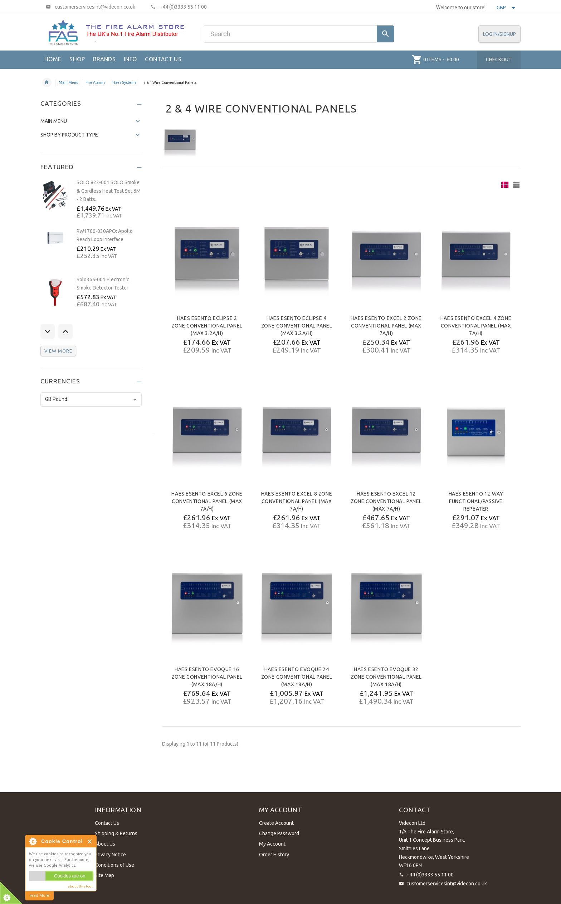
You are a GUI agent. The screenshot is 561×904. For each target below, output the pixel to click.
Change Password (279, 833)
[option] (91, 199)
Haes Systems (124, 82)
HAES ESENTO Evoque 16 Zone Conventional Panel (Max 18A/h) (207, 676)
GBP (506, 7)
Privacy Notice (110, 854)
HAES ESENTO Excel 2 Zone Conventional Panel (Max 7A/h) (386, 325)
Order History (274, 854)
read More (39, 895)
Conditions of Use (114, 865)
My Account (272, 844)
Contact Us (107, 823)
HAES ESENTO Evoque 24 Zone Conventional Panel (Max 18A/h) (296, 676)
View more (58, 350)
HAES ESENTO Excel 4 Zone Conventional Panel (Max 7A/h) (475, 325)
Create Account (276, 823)
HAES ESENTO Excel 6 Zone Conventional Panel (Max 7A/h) (206, 501)
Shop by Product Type (69, 135)
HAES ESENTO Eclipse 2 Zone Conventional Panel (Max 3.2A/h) (207, 325)
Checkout (499, 59)
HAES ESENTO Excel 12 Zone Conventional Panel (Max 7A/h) (386, 501)
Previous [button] (47, 331)
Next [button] (65, 331)
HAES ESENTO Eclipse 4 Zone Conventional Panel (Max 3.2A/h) (296, 325)
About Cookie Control (32, 841)
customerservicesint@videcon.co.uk (446, 883)
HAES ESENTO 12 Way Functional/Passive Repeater (476, 501)
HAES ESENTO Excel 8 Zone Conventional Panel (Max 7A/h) (296, 501)
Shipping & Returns (116, 833)
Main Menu (68, 82)
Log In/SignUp (499, 34)
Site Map (104, 875)
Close (90, 841)
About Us (105, 844)
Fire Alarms (95, 82)
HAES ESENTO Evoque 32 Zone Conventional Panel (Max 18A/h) (386, 676)
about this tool (80, 886)
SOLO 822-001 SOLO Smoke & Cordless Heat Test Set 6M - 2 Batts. (109, 191)
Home (47, 82)
